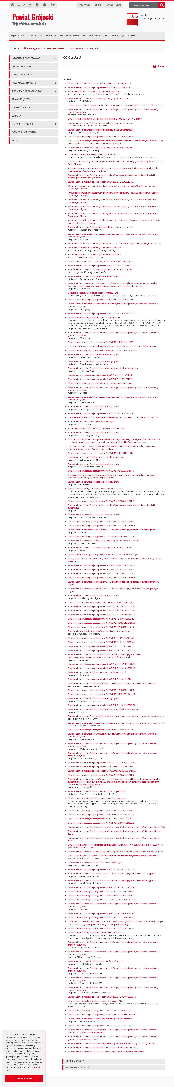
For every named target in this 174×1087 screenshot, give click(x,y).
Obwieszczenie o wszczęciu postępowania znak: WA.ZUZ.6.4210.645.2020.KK (102, 899)
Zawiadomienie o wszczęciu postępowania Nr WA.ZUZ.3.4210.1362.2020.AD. (102, 610)
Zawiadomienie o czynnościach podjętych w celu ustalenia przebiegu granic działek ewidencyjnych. (111, 873)
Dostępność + (18, 551)
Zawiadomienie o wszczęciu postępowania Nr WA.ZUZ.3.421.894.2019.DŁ (100, 379)
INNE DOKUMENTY (55, 48)
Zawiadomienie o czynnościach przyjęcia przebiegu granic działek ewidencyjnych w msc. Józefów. (111, 1043)
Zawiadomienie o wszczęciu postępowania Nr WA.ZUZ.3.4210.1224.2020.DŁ (101, 705)
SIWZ (14, 435)
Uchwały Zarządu (19, 254)
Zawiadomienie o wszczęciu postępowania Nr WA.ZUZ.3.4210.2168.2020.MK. (102, 997)
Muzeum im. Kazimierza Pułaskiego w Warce (32, 163)
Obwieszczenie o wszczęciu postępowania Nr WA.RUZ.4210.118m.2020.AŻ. (101, 638)
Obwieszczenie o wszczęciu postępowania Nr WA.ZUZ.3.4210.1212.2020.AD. (101, 623)
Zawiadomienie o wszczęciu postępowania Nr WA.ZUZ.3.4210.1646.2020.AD (101, 762)
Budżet (15, 447)
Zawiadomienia (77, 48)
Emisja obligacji (19, 491)
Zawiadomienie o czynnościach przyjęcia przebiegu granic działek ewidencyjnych (103, 540)
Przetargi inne (18, 472)
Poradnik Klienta (19, 505)
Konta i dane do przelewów (24, 545)
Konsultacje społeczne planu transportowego (32, 357)
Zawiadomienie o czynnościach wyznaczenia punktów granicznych (97, 672)
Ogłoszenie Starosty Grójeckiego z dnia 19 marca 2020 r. (93, 292)
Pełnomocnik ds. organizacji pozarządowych (31, 221)
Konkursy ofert (18, 215)
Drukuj (158, 66)
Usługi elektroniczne (21, 523)
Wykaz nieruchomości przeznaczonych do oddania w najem (94, 91)
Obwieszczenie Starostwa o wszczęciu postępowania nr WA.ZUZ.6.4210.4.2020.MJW (105, 119)
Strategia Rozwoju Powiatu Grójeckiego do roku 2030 (31, 292)
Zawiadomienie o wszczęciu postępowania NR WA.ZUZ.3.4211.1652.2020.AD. (102, 766)
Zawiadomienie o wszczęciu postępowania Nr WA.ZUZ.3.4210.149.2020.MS (101, 313)
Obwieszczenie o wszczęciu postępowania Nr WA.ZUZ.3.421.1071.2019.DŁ (101, 299)
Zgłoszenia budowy (20, 345)
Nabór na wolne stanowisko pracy (27, 136)
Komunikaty (17, 351)
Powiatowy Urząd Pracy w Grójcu (27, 182)
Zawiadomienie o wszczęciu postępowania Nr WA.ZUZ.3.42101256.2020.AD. (101, 614)
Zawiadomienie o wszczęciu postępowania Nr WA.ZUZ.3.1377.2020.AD (99, 646)
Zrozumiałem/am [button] (23, 1078)
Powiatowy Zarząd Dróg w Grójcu (27, 157)
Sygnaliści (16, 557)
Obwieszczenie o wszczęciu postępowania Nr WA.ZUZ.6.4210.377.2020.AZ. (101, 521)
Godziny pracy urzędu (21, 538)
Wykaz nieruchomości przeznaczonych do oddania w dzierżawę (96, 428)
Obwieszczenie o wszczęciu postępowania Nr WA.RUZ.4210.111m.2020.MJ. (101, 814)
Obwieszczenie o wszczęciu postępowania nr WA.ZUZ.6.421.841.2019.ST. (100, 83)
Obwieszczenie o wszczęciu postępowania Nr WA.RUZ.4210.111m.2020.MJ (101, 642)
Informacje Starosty (21, 326)
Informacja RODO (20, 77)
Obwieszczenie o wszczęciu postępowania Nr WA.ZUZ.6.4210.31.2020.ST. (100, 261)
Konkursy (16, 130)
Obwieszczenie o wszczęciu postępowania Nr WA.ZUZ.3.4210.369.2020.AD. (101, 627)
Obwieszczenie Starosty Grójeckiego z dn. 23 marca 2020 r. (94, 317)
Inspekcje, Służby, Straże (23, 188)
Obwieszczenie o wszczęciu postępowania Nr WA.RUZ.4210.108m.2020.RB (101, 618)
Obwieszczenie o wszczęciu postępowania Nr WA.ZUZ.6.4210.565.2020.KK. (101, 775)
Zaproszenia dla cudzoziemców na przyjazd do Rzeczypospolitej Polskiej (31, 531)
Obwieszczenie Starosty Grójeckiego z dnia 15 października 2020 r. (97, 798)
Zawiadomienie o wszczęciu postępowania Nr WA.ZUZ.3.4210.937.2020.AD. (101, 573)
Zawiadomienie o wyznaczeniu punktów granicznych (91, 421)
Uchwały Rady (18, 247)
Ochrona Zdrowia (20, 169)
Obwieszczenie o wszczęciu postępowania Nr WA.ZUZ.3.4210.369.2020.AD (101, 471)
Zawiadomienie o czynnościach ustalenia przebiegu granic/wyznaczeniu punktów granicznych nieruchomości (116, 716)
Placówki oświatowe (21, 151)
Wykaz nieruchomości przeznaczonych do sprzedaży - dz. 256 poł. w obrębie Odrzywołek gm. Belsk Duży (114, 243)
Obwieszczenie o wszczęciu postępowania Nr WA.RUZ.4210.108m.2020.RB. (101, 729)
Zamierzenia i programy (22, 320)
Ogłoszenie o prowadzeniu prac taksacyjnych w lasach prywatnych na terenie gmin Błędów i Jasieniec (113, 346)
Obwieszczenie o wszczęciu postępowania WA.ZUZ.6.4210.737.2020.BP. (99, 1025)
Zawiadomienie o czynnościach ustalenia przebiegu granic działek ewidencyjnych (103, 368)
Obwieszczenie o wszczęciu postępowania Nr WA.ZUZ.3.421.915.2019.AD (100, 136)
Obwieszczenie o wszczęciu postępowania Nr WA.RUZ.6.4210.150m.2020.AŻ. (102, 694)
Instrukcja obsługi (20, 65)
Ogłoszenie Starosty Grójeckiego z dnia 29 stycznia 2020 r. (94, 154)
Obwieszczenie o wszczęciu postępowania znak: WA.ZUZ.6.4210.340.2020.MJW (103, 554)
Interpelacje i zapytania (22, 369)
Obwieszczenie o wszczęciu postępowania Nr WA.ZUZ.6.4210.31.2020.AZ (100, 383)
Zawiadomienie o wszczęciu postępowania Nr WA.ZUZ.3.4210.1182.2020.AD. (102, 664)
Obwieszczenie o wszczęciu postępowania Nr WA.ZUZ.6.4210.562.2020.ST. (101, 895)
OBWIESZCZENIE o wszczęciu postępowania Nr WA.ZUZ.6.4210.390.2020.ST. (102, 602)
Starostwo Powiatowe (22, 124)
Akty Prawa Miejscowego (23, 260)
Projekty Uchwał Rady (22, 284)
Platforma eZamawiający (23, 417)
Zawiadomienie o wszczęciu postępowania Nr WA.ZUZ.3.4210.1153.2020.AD (101, 606)
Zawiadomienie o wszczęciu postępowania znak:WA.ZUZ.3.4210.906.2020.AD (102, 565)
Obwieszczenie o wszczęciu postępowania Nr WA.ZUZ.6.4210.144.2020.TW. (101, 342)
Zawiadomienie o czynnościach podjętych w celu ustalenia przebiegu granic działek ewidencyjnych (111, 529)
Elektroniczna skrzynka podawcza (27, 511)
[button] (113, 1061)
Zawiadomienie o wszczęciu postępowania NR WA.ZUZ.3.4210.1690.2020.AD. (102, 771)
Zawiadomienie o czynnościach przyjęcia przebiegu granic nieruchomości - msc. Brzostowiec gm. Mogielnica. (116, 851)
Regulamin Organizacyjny (23, 241)
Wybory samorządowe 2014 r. (25, 390)
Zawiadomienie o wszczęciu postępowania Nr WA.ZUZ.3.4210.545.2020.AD (101, 413)
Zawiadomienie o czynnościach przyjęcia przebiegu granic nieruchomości (100, 98)
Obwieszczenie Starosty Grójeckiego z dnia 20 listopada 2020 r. (96, 932)
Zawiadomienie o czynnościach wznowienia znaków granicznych (96, 457)
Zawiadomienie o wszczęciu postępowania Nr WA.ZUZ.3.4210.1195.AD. (99, 679)
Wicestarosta (18, 110)
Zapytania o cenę (19, 478)
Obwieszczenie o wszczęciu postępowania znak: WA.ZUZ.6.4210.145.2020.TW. (102, 350)
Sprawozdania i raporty (22, 308)
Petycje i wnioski (19, 363)
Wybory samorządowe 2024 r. (25, 402)
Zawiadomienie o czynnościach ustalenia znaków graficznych (95, 862)
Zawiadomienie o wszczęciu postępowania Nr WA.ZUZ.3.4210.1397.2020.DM (102, 650)
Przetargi (16, 423)
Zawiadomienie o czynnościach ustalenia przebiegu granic (93, 276)
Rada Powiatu (18, 91)
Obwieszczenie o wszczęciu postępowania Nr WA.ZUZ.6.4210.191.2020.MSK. (102, 525)
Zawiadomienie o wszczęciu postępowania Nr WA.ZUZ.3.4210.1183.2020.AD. (102, 668)
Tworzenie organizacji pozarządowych (29, 227)
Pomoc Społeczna (20, 176)
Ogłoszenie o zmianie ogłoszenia (27, 454)
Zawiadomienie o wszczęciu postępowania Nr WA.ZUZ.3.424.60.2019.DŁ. (100, 265)
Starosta (16, 104)
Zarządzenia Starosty (21, 266)
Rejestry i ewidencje (21, 332)
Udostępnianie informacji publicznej (28, 71)
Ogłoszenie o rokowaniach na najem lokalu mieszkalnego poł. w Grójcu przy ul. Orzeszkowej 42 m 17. (113, 417)
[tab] (113, 1061)
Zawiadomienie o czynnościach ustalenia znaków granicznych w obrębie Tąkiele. (103, 1047)
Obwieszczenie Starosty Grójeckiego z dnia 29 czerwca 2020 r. (95, 488)
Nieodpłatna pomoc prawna (24, 517)
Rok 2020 (94, 48)
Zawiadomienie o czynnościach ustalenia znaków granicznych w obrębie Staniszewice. (106, 1051)
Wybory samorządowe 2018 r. (25, 396)
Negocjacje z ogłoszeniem (24, 460)
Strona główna (32, 48)
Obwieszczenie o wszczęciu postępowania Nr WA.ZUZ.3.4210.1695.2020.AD (101, 928)
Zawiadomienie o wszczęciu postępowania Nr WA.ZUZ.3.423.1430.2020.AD (101, 913)
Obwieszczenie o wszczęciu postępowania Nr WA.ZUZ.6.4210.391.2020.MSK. (102, 577)
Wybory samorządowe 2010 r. (25, 384)
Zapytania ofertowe (21, 466)
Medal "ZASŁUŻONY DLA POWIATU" (28, 272)
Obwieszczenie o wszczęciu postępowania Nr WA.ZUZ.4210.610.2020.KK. (100, 818)
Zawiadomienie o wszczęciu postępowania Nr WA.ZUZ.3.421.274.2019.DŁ (100, 375)
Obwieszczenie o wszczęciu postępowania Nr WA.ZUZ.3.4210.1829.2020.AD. (101, 917)
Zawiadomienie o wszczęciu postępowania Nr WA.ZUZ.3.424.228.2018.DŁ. (100, 182)
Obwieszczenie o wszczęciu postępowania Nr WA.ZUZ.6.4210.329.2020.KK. (101, 690)
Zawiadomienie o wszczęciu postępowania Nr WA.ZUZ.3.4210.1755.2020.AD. (102, 887)
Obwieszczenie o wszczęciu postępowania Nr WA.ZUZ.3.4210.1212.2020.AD (101, 891)
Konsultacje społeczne (22, 208)
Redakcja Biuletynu (20, 571)
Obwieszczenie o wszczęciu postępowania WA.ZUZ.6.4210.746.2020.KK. (99, 1010)
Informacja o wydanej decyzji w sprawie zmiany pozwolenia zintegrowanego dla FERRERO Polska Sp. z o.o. (115, 105)
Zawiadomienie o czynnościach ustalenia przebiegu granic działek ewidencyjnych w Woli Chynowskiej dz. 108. (116, 827)
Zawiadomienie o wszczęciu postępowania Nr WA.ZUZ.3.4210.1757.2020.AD (101, 869)
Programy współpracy (22, 202)
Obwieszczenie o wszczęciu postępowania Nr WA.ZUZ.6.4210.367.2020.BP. (101, 501)
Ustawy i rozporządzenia (23, 314)
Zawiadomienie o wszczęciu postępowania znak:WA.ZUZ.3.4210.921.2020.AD (102, 569)
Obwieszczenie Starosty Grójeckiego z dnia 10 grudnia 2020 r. (95, 1001)
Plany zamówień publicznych (24, 484)
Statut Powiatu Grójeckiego (24, 278)
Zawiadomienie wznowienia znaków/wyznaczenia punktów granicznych (99, 631)
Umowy (15, 429)
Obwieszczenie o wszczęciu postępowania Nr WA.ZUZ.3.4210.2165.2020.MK (101, 1014)
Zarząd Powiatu (19, 97)
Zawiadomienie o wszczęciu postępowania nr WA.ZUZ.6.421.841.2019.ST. (100, 87)
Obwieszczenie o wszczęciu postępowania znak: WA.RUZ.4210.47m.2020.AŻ (101, 536)
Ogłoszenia (17, 441)
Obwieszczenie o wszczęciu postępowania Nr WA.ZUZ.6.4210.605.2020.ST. (101, 810)
